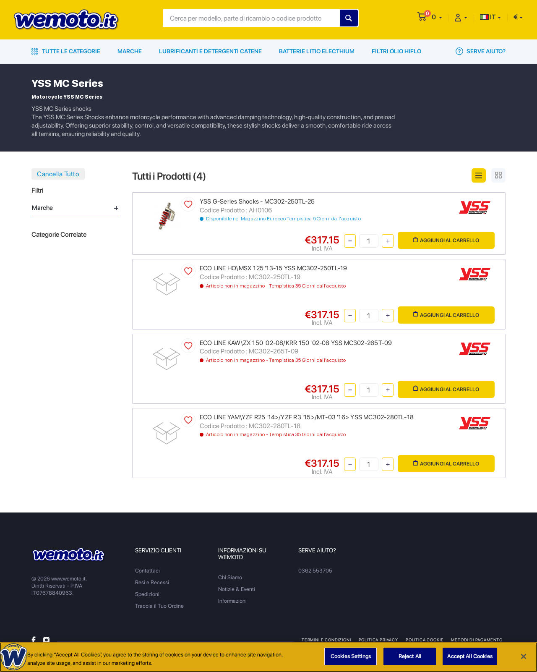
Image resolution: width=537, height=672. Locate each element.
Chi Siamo (230, 577)
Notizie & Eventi (236, 589)
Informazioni (232, 601)
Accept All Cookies (469, 657)
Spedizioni (147, 594)
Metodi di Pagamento (477, 639)
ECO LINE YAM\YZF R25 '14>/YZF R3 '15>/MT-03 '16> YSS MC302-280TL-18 (307, 417)
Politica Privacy (378, 639)
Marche (129, 51)
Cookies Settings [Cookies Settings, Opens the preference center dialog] (351, 657)
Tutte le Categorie (65, 51)
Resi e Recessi (152, 582)
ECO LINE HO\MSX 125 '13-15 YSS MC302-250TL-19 (273, 268)
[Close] (523, 657)
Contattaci (147, 570)
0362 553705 (315, 570)
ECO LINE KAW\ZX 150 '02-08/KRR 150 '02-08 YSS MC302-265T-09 (296, 343)
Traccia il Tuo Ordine (159, 606)
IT (488, 17)
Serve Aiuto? (481, 51)
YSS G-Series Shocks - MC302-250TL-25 (257, 201)
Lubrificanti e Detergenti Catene (210, 51)
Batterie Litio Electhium (317, 51)
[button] (437, 17)
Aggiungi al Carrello (446, 240)
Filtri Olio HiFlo (396, 51)
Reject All (410, 657)
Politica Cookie (424, 639)
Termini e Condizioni (326, 639)
